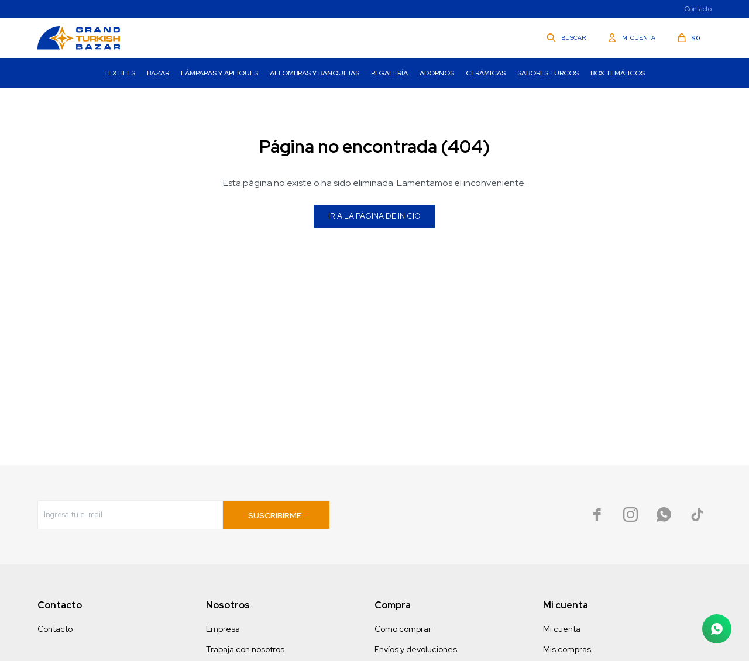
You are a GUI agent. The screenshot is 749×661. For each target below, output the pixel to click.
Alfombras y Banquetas (314, 73)
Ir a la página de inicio (374, 216)
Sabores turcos (548, 73)
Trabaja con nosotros (245, 649)
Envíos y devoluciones (415, 649)
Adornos (437, 73)
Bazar (158, 73)
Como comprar (402, 629)
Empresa (223, 629)
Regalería (389, 73)
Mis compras (567, 649)
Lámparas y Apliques (219, 73)
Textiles (119, 73)
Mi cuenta (561, 629)
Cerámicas (486, 73)
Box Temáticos (617, 73)
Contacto (698, 9)
